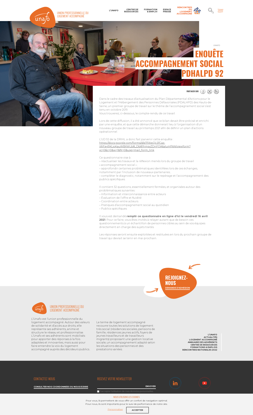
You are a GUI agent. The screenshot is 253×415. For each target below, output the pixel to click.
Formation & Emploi (150, 10)
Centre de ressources (131, 10)
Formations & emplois (203, 347)
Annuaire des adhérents (202, 342)
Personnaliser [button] (115, 409)
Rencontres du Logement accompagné (184, 10)
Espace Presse (167, 10)
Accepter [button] (137, 410)
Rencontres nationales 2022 (199, 350)
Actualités (210, 337)
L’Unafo (113, 10)
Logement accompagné (203, 339)
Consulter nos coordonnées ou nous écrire (61, 387)
